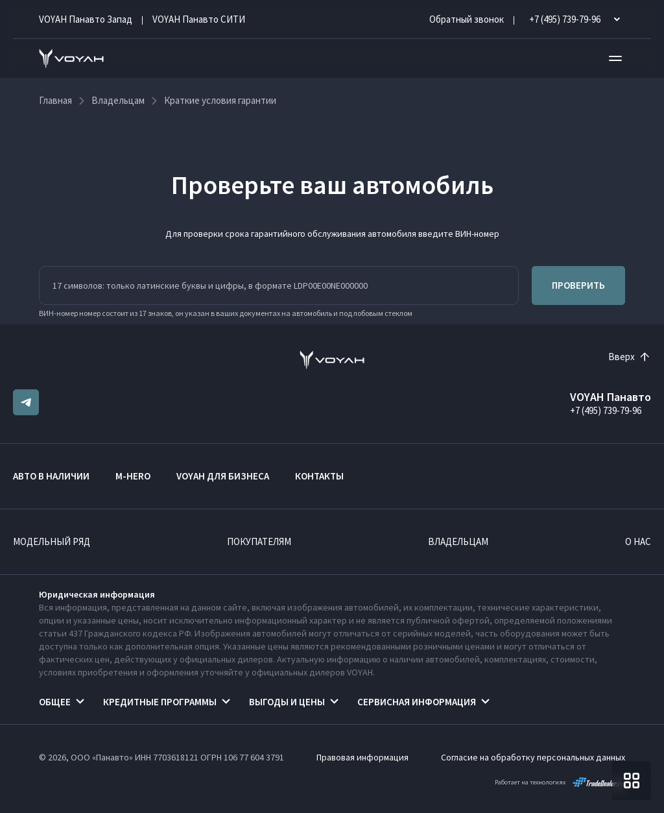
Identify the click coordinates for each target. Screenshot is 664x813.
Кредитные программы (160, 702)
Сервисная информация (416, 702)
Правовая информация (362, 757)
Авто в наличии (51, 476)
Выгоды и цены (287, 702)
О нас (638, 541)
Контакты (319, 476)
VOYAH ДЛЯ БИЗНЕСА (222, 476)
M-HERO (132, 476)
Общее (55, 702)
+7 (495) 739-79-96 (605, 410)
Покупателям (259, 541)
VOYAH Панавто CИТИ (198, 19)
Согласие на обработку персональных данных (533, 757)
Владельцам (458, 541)
